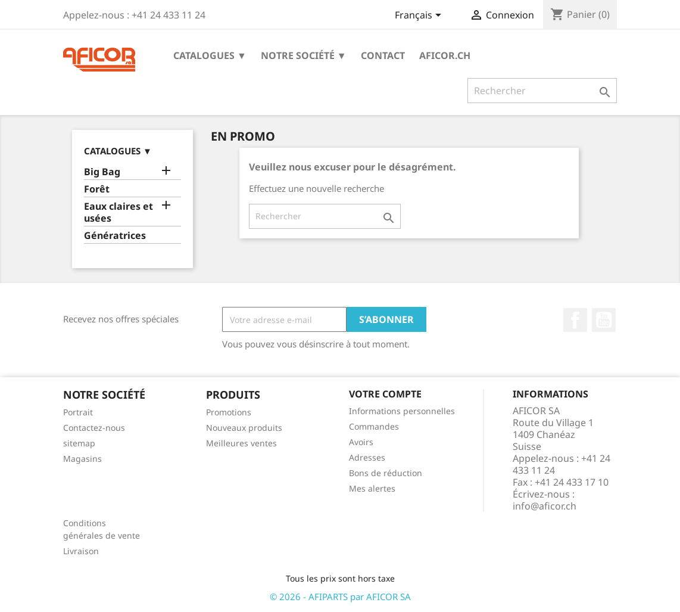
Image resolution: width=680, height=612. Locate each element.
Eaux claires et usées (118, 212)
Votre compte (385, 393)
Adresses (367, 457)
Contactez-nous (94, 427)
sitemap (79, 443)
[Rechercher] (542, 90)
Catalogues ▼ (210, 55)
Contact (383, 55)
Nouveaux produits (244, 427)
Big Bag (102, 172)
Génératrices (115, 235)
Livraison (81, 551)
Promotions (228, 412)
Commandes (374, 426)
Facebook (575, 320)
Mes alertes (372, 488)
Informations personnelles (402, 411)
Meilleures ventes (241, 443)
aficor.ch (444, 55)
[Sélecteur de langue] (420, 16)
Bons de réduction (385, 473)
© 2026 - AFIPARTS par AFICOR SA (340, 596)
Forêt (97, 189)
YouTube (604, 320)
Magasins (82, 458)
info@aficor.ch (544, 505)
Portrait (78, 412)
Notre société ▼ (304, 55)
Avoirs (361, 442)
